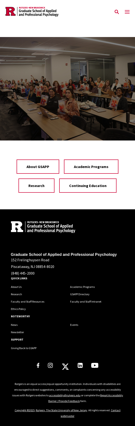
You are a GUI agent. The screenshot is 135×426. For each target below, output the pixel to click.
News (14, 325)
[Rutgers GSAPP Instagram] (50, 366)
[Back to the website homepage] (31, 12)
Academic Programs (91, 166)
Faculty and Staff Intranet (85, 301)
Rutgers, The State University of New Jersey (61, 410)
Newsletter (17, 332)
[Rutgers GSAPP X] (65, 368)
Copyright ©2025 (25, 410)
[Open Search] (117, 12)
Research (36, 185)
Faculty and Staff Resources (27, 301)
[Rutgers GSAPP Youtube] (95, 366)
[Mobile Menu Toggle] (127, 12)
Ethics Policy (18, 309)
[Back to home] (43, 227)
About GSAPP (38, 166)
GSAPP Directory (80, 294)
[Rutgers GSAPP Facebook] (38, 366)
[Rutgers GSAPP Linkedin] (80, 366)
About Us (16, 287)
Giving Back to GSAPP (23, 348)
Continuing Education (88, 185)
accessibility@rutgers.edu (65, 395)
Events (74, 325)
